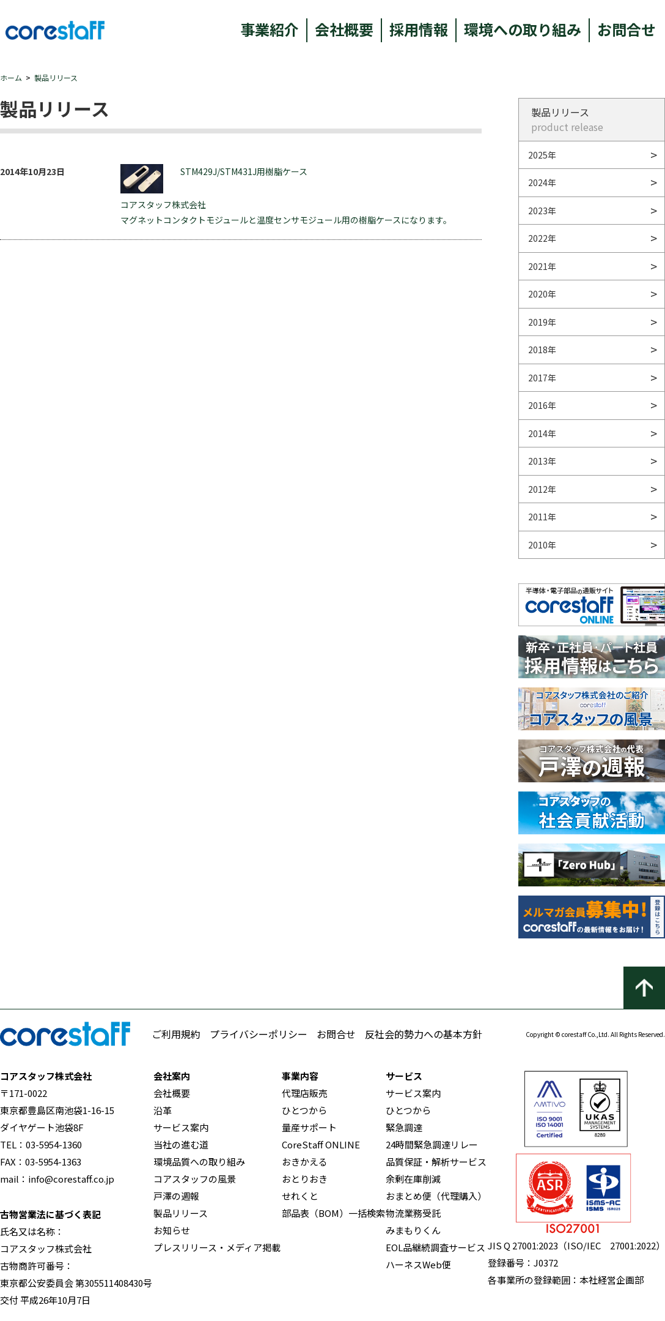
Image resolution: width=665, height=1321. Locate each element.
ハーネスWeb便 (418, 1264)
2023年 (542, 210)
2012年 (542, 489)
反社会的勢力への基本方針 (423, 1034)
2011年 (542, 517)
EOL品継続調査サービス (435, 1247)
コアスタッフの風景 (194, 1178)
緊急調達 (404, 1127)
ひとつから (304, 1110)
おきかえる (305, 1161)
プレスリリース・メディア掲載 (217, 1247)
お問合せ (626, 29)
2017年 (542, 378)
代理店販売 (305, 1093)
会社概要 (344, 29)
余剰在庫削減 (413, 1178)
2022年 (542, 238)
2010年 (542, 545)
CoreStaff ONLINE (321, 1144)
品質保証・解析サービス (436, 1161)
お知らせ (171, 1230)
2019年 (542, 322)
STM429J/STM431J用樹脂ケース (213, 178)
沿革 (162, 1110)
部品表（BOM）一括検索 (333, 1213)
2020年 (542, 294)
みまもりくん (413, 1230)
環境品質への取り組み (199, 1161)
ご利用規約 (176, 1034)
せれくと (300, 1195)
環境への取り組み (522, 29)
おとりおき (305, 1178)
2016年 (542, 405)
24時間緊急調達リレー (432, 1144)
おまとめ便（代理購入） (436, 1195)
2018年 (542, 349)
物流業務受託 (413, 1213)
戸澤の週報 (176, 1195)
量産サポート (309, 1127)
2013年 (542, 461)
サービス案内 (180, 1127)
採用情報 (418, 29)
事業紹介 (269, 29)
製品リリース (56, 77)
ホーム (11, 77)
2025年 (542, 155)
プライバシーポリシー (258, 1034)
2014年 (542, 433)
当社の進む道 (180, 1144)
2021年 (542, 266)
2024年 (542, 182)
